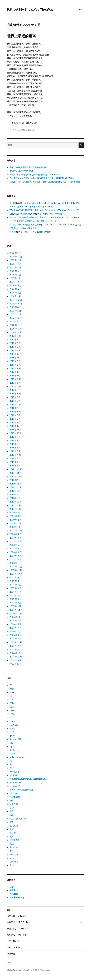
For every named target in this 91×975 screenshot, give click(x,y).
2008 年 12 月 (16, 527)
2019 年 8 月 (15, 339)
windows (14, 775)
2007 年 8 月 (15, 581)
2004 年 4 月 (16, 660)
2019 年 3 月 (15, 346)
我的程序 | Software (16, 916)
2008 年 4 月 (16, 552)
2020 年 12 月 (16, 325)
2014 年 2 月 (15, 419)
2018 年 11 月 (16, 357)
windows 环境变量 (52, 214)
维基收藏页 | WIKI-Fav (17, 928)
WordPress (15, 797)
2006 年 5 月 (15, 635)
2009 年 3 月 (15, 516)
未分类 (13, 833)
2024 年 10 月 (16, 282)
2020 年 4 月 (15, 332)
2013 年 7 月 (15, 444)
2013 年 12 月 (16, 426)
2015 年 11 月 (15, 375)
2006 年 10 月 (16, 617)
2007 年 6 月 (15, 588)
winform (14, 793)
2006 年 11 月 (16, 613)
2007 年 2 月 (15, 602)
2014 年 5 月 (15, 408)
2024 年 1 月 (15, 296)
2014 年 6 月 (15, 404)
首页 (9, 909)
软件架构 (14, 861)
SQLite (13, 753)
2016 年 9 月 (15, 368)
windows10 (15, 782)
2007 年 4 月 (15, 595)
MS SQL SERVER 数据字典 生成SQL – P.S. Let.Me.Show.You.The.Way (42, 224)
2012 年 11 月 (16, 473)
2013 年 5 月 (15, 451)
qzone (13, 735)
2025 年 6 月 (15, 271)
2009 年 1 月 (15, 523)
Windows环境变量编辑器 (21, 789)
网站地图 (11, 954)
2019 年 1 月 (15, 350)
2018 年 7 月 (15, 361)
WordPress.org (17, 897)
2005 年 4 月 (15, 649)
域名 (12, 815)
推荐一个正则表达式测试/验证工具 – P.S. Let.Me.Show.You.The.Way (41, 217)
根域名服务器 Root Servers (37, 232)
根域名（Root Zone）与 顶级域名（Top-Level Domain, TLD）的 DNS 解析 (45, 181)
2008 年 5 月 (15, 548)
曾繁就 (13, 232)
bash (12, 688)
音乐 (12, 865)
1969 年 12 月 (16, 664)
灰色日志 (31, 130)
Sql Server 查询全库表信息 (24, 228)
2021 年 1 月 (15, 321)
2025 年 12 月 (16, 256)
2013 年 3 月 (15, 458)
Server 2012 (15, 739)
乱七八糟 (14, 804)
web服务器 (15, 771)
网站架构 (14, 847)
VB (11, 761)
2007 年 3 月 (15, 599)
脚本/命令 (14, 854)
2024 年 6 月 (15, 289)
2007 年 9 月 (15, 577)
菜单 (81, 9)
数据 (12, 829)
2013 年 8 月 (15, 440)
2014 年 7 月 (15, 401)
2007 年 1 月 (15, 606)
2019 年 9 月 (15, 336)
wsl (11, 800)
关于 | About (13, 941)
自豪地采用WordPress (41, 970)
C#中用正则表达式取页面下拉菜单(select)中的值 (34, 221)
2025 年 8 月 (15, 264)
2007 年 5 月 (15, 592)
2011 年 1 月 (15, 498)
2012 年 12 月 (16, 469)
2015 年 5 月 (15, 390)
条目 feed (14, 890)
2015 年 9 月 (15, 379)
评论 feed (14, 893)
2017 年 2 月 (15, 364)
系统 (12, 843)
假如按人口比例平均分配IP (22, 171)
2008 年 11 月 (16, 530)
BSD (12, 692)
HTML (13, 714)
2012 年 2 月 (15, 476)
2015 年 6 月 (15, 386)
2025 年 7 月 (15, 267)
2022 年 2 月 (15, 318)
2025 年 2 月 (15, 274)
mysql (13, 728)
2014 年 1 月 (15, 422)
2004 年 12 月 (16, 653)
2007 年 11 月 (16, 570)
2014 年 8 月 (15, 397)
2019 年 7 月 (15, 343)
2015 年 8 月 (15, 383)
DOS (12, 710)
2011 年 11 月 (15, 487)
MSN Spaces (16, 724)
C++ (11, 699)
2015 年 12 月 (16, 372)
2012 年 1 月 (15, 480)
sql (11, 746)
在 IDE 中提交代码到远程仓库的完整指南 (28, 167)
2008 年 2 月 (15, 559)
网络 (12, 851)
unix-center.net (17, 757)
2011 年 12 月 (16, 483)
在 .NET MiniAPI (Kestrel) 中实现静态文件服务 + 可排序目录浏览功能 (42, 178)
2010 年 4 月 (15, 509)
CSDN (12, 703)
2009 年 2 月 (15, 519)
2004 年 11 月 (16, 656)
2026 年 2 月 (15, 253)
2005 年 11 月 (16, 642)
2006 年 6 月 (16, 631)
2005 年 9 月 (15, 646)
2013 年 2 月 (15, 462)
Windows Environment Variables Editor (29, 779)
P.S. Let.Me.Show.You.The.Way (30, 9)
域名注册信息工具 (18, 818)
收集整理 (22, 130)
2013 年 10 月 (16, 433)
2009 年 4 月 (16, 512)
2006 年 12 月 (16, 610)
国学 (12, 811)
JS (11, 717)
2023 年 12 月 (16, 300)
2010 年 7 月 (15, 505)
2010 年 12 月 (16, 501)
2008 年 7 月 (15, 541)
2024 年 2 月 (15, 292)
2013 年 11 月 (15, 429)
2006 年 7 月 (15, 628)
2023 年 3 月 (15, 310)
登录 (12, 886)
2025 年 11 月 (16, 260)
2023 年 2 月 (15, 314)
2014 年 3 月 (15, 415)
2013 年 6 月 (15, 447)
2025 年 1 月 (15, 278)
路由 (12, 858)
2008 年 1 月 (15, 563)
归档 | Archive (14, 947)
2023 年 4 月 (15, 307)
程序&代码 (14, 840)
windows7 (15, 786)
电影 (12, 836)
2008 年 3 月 (15, 555)
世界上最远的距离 (21, 36)
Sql (11, 743)
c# (11, 696)
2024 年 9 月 (15, 285)
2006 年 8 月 (16, 624)
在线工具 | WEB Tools (17, 922)
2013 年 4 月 (15, 455)
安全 (12, 822)
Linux (12, 721)
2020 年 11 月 (16, 328)
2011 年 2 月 (15, 494)
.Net (12, 685)
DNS (12, 706)
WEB (12, 768)
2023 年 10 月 (16, 303)
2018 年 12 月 (16, 354)
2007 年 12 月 (16, 566)
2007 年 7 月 (15, 584)
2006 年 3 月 (15, 638)
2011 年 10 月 (16, 491)
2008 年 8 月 (15, 537)
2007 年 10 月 (16, 574)
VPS (12, 764)
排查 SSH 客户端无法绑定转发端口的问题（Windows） (35, 174)
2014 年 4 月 (15, 411)
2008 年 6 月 (15, 545)
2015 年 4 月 (15, 393)
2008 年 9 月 (15, 534)
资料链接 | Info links (16, 935)
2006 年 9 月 (16, 620)
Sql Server (15, 750)
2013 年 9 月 (15, 437)
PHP (12, 732)
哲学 (12, 807)
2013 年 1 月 (15, 465)
